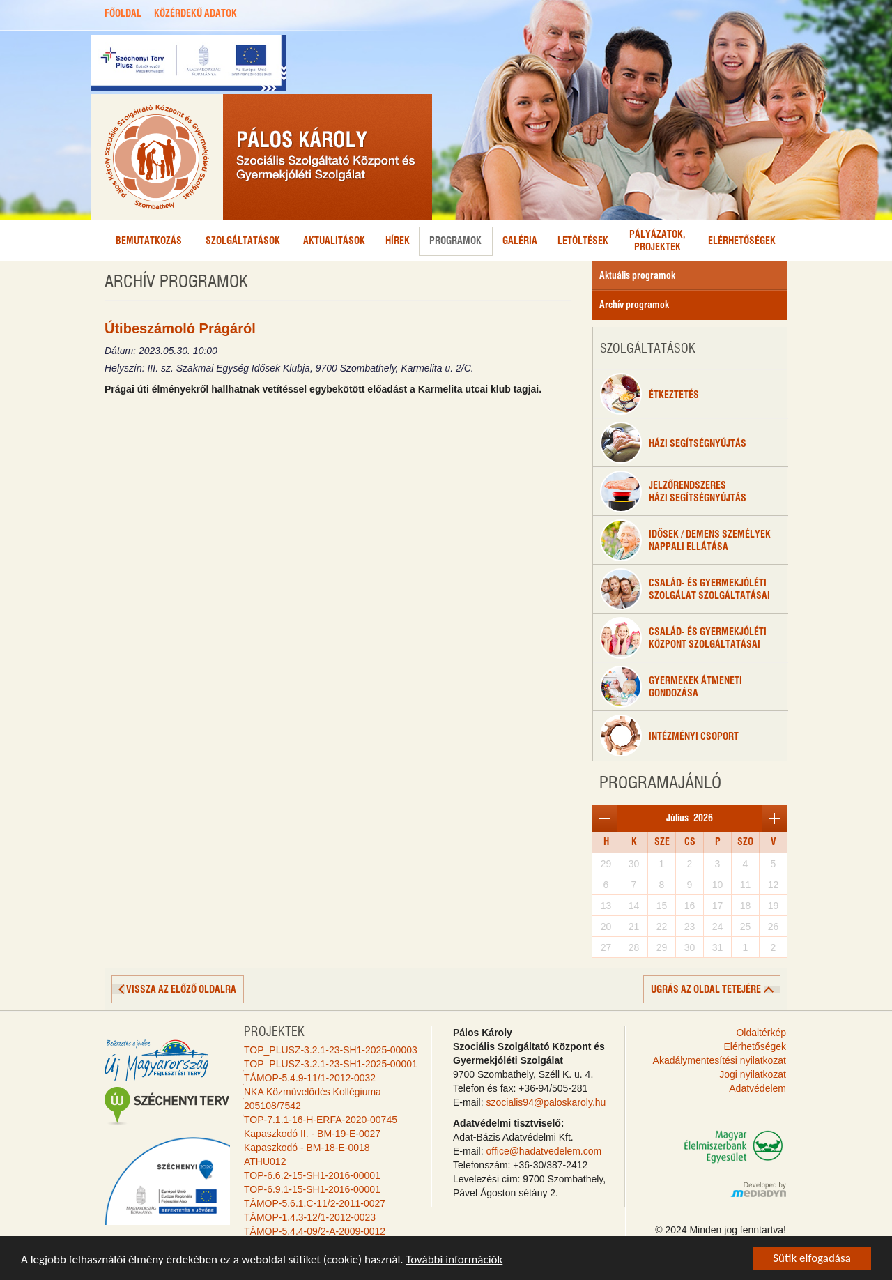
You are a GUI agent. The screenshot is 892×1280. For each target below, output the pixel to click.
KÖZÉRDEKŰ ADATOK (195, 14)
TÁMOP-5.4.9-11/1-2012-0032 (310, 1077)
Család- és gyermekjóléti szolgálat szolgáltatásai (685, 589)
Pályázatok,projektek (657, 241)
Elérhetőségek (742, 241)
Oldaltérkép (761, 1032)
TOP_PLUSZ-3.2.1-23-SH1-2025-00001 (330, 1063)
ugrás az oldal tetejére (706, 990)
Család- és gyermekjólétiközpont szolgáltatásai (683, 638)
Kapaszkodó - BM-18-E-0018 (307, 1147)
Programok (455, 241)
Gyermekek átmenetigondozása (671, 687)
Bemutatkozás (149, 241)
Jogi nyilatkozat (752, 1074)
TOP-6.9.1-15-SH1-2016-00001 (312, 1189)
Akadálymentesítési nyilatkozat (719, 1060)
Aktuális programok (637, 276)
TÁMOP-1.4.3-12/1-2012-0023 (310, 1217)
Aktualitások (334, 241)
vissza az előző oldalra (181, 990)
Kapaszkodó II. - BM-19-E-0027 (312, 1133)
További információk (454, 1259)
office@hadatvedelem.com (543, 1151)
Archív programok (634, 305)
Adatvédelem (757, 1088)
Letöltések (583, 241)
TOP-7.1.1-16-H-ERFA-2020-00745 (320, 1119)
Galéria (519, 241)
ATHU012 (265, 1161)
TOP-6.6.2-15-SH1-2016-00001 (312, 1175)
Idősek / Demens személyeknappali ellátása (685, 540)
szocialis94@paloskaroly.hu (546, 1102)
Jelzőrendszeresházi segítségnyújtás (673, 491)
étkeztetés (649, 394)
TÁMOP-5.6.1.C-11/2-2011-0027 (314, 1203)
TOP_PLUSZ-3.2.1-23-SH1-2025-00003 (330, 1050)
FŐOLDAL (123, 14)
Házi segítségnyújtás (673, 443)
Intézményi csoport (669, 735)
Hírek (397, 241)
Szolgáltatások (243, 241)
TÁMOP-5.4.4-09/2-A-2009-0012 (314, 1231)
